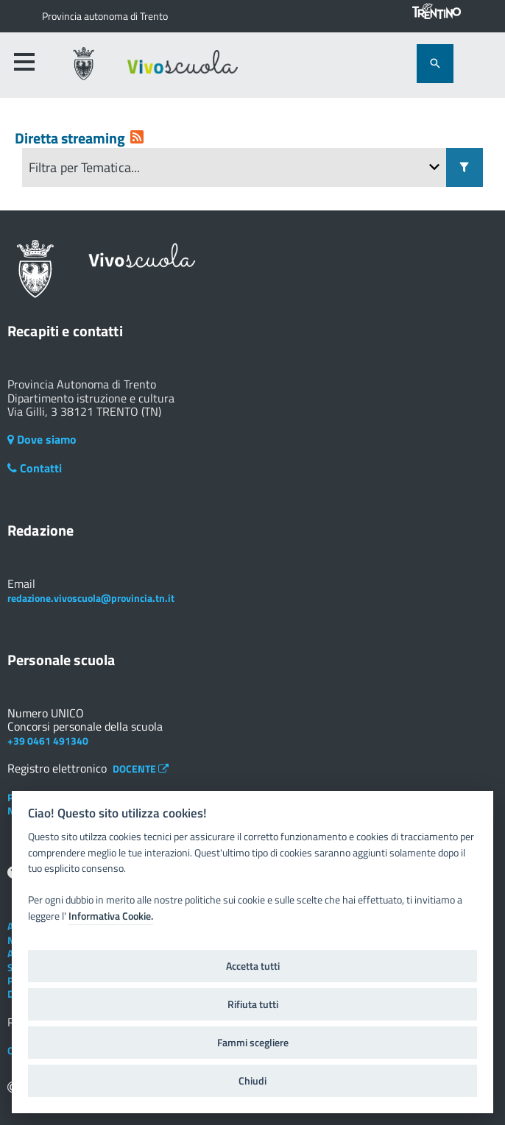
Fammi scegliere (253, 1042)
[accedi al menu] (24, 62)
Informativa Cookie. (110, 916)
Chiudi (252, 1080)
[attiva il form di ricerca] (435, 63)
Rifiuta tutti (252, 1004)
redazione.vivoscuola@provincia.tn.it (90, 598)
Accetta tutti (253, 966)
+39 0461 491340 (47, 740)
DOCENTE (141, 768)
